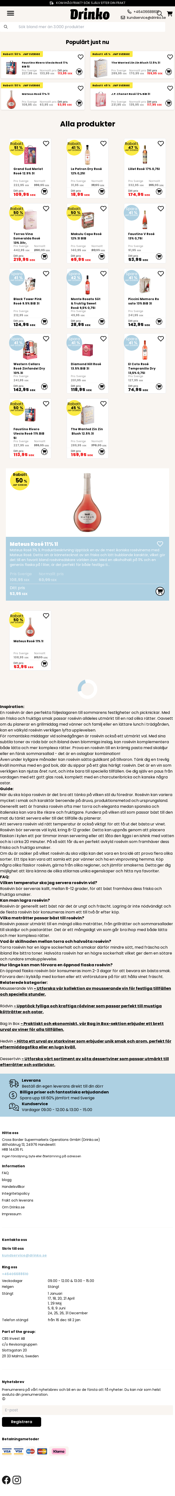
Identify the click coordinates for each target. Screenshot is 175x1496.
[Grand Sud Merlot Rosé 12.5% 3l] (30, 168)
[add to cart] (79, 71)
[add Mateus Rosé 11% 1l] (81, 88)
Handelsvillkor (13, 1186)
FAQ (5, 1172)
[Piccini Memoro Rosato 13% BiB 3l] (145, 298)
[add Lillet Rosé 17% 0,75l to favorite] (161, 143)
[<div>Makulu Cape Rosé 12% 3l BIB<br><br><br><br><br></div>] (88, 233)
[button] (3, 1398)
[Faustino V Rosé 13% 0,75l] (145, 233)
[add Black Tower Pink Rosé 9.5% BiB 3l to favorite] (47, 273)
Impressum (11, 1214)
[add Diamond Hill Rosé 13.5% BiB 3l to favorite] (104, 339)
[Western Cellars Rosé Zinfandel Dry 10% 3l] (30, 363)
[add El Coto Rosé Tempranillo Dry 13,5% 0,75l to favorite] (161, 339)
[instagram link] (16, 1480)
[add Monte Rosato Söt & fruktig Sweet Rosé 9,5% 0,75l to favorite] (104, 273)
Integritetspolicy (16, 1193)
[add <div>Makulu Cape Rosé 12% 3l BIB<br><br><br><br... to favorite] (104, 208)
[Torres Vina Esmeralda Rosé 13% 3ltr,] (30, 233)
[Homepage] (90, 13)
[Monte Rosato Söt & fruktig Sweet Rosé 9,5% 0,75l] (88, 298)
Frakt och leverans (17, 1200)
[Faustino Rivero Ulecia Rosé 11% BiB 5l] (11, 68)
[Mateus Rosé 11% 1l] (11, 99)
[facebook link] (6, 1480)
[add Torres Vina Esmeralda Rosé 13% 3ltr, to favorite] (47, 208)
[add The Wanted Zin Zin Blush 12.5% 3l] (170, 57)
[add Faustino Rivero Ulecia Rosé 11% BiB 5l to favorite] (47, 404)
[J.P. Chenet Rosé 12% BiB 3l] (100, 99)
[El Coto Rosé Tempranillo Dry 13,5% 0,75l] (145, 363)
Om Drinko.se (13, 1207)
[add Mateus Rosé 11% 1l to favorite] (47, 616)
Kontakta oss (14, 1239)
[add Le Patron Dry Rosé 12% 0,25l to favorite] (104, 143)
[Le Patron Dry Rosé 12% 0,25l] (88, 168)
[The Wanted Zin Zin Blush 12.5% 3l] (100, 68)
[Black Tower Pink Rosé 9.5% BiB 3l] (30, 298)
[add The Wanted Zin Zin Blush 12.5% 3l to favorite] (104, 404)
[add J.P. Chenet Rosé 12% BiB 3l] (170, 88)
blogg (7, 1179)
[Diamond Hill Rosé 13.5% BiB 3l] (88, 363)
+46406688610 (15, 1273)
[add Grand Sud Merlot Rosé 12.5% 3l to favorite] (47, 143)
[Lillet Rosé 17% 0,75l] (145, 168)
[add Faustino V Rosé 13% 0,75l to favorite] (161, 208)
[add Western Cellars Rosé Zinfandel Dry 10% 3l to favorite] (47, 339)
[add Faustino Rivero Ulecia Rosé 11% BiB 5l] (81, 57)
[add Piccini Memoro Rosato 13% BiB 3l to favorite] (161, 273)
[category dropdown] (10, 13)
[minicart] (169, 14)
